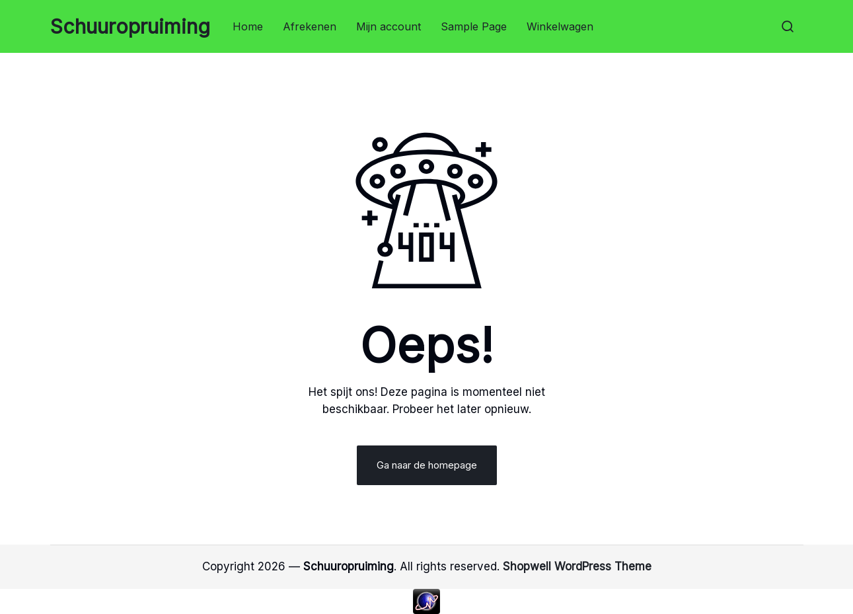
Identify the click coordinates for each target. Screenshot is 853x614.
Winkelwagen (560, 26)
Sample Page (474, 26)
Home (248, 26)
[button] (787, 26)
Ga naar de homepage (427, 465)
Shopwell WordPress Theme (577, 566)
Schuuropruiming (130, 26)
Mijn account (388, 26)
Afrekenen (309, 26)
